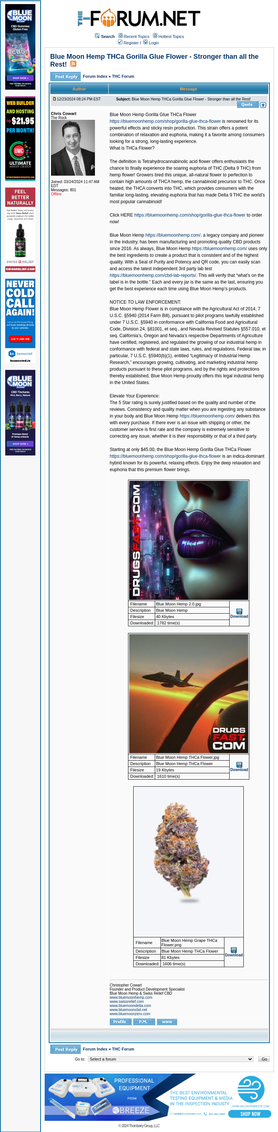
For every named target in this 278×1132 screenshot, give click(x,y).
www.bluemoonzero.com (130, 1014)
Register (128, 43)
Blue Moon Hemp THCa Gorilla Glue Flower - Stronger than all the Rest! (191, 99)
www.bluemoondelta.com (130, 1006)
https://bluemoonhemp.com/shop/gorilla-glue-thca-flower (165, 121)
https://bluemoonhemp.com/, (174, 235)
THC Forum (123, 76)
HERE (127, 215)
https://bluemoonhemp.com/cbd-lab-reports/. (153, 275)
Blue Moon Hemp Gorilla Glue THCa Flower (153, 114)
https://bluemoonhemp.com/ (219, 248)
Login (151, 43)
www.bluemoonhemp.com (131, 997)
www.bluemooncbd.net (128, 1010)
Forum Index (96, 76)
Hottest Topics (171, 36)
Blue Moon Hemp (127, 235)
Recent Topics (137, 36)
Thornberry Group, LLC (144, 1126)
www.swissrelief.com (127, 1002)
